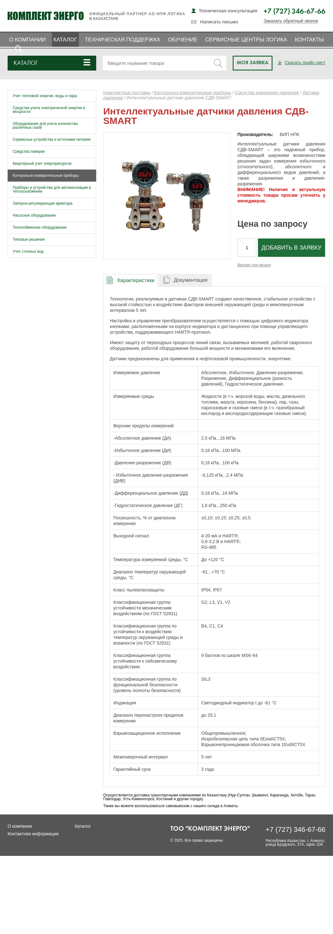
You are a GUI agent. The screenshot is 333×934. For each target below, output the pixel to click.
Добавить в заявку (291, 247)
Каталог (65, 40)
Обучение (182, 40)
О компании (27, 40)
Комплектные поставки (126, 92)
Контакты (309, 40)
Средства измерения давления (267, 92)
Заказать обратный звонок (291, 21)
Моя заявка (252, 62)
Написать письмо (219, 21)
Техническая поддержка (122, 40)
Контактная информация (33, 833)
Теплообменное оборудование (40, 227)
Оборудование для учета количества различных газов (45, 125)
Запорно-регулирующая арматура (42, 203)
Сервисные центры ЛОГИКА (246, 40)
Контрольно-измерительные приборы (46, 175)
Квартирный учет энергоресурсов (42, 163)
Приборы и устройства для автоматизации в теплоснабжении (52, 189)
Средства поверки (29, 151)
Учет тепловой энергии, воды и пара (45, 96)
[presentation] (130, 280)
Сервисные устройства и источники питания (52, 139)
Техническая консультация (228, 10)
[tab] (130, 280)
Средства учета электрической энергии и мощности (49, 110)
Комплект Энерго (46, 15)
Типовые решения (29, 239)
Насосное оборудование (34, 215)
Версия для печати (254, 265)
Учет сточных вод (28, 251)
